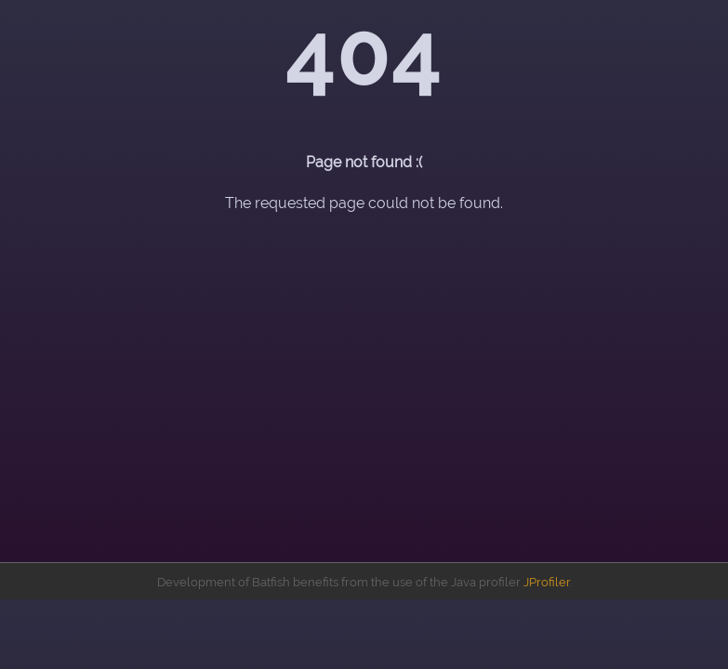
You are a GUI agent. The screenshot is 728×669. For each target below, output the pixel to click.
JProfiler (546, 582)
